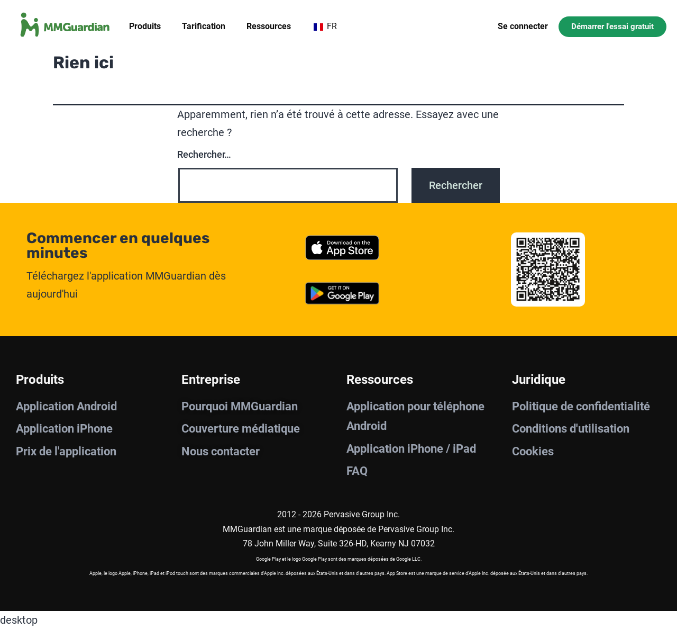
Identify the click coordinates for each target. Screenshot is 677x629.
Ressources (268, 26)
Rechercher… (204, 154)
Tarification (203, 26)
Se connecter (523, 26)
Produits (145, 26)
